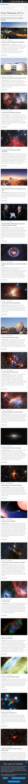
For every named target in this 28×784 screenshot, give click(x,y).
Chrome (6, 710)
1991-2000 (20, 18)
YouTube (3, 662)
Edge (5, 711)
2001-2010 (14, 18)
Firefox (5, 712)
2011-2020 (9, 18)
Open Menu (5, 4)
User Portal (18, 1)
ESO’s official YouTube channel (10, 663)
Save (5, 749)
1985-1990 (3, 20)
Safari (5, 714)
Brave (5, 708)
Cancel (11, 749)
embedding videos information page (8, 671)
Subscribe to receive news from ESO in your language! (12, 15)
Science (13, 1)
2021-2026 (3, 18)
